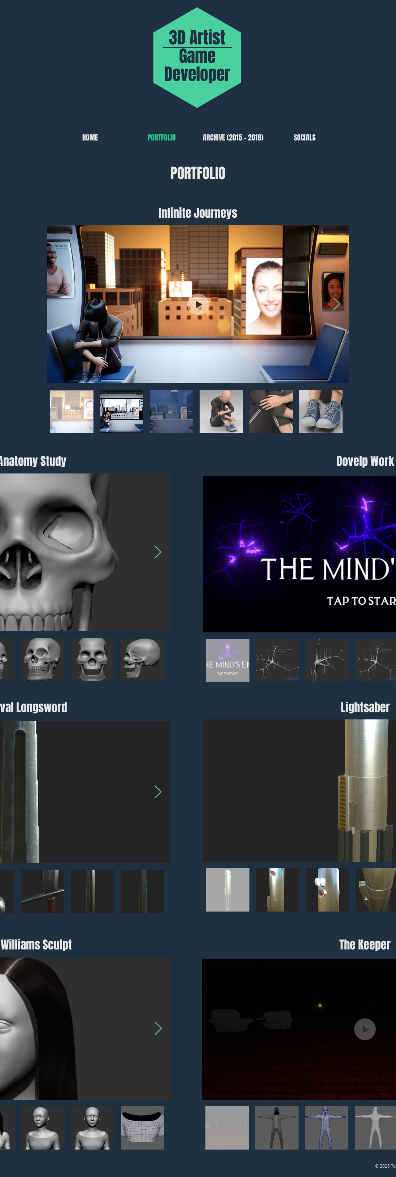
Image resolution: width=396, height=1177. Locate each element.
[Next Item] (336, 304)
